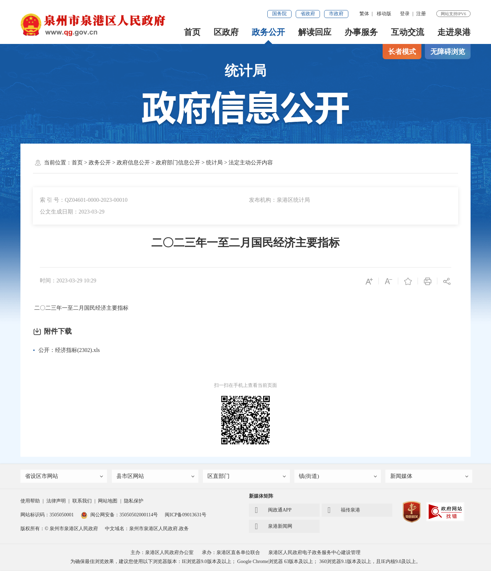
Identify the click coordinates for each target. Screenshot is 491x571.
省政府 (308, 13)
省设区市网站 (64, 477)
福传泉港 (344, 510)
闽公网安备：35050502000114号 (119, 515)
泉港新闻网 (273, 527)
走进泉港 (454, 32)
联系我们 (82, 501)
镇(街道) (338, 477)
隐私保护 (133, 501)
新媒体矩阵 (261, 496)
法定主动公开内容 (251, 162)
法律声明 (56, 501)
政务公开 (268, 32)
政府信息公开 (133, 162)
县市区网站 (155, 477)
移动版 (384, 13)
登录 (405, 13)
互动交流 (407, 32)
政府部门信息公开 (178, 162)
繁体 (364, 13)
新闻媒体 (429, 477)
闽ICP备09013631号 (185, 515)
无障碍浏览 (447, 51)
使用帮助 (30, 501)
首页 (192, 32)
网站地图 (107, 501)
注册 (421, 13)
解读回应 (314, 32)
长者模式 (402, 51)
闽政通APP (273, 510)
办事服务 (361, 32)
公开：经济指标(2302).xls (69, 350)
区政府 (226, 32)
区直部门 (246, 477)
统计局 (214, 162)
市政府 (336, 13)
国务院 (279, 13)
